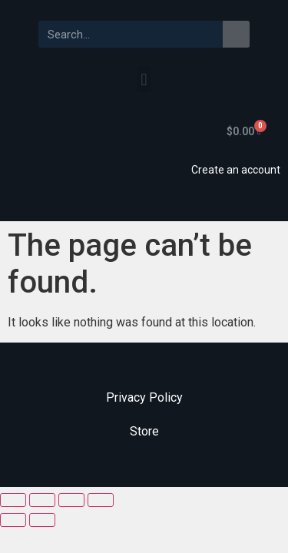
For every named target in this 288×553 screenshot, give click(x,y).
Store (144, 431)
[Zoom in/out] (101, 500)
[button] (144, 79)
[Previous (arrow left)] (13, 520)
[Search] (236, 34)
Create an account (235, 170)
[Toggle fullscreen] (71, 500)
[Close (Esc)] (13, 500)
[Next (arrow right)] (42, 520)
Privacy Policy (144, 397)
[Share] (42, 500)
